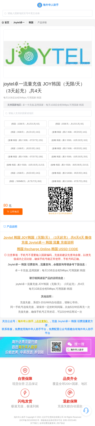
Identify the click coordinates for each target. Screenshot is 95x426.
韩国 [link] (31, 22)
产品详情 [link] (42, 22)
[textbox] (48, 13)
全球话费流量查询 (47, 423)
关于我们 (34, 423)
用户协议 (61, 423)
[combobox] (48, 13)
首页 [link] (5, 22)
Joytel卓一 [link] (18, 22)
